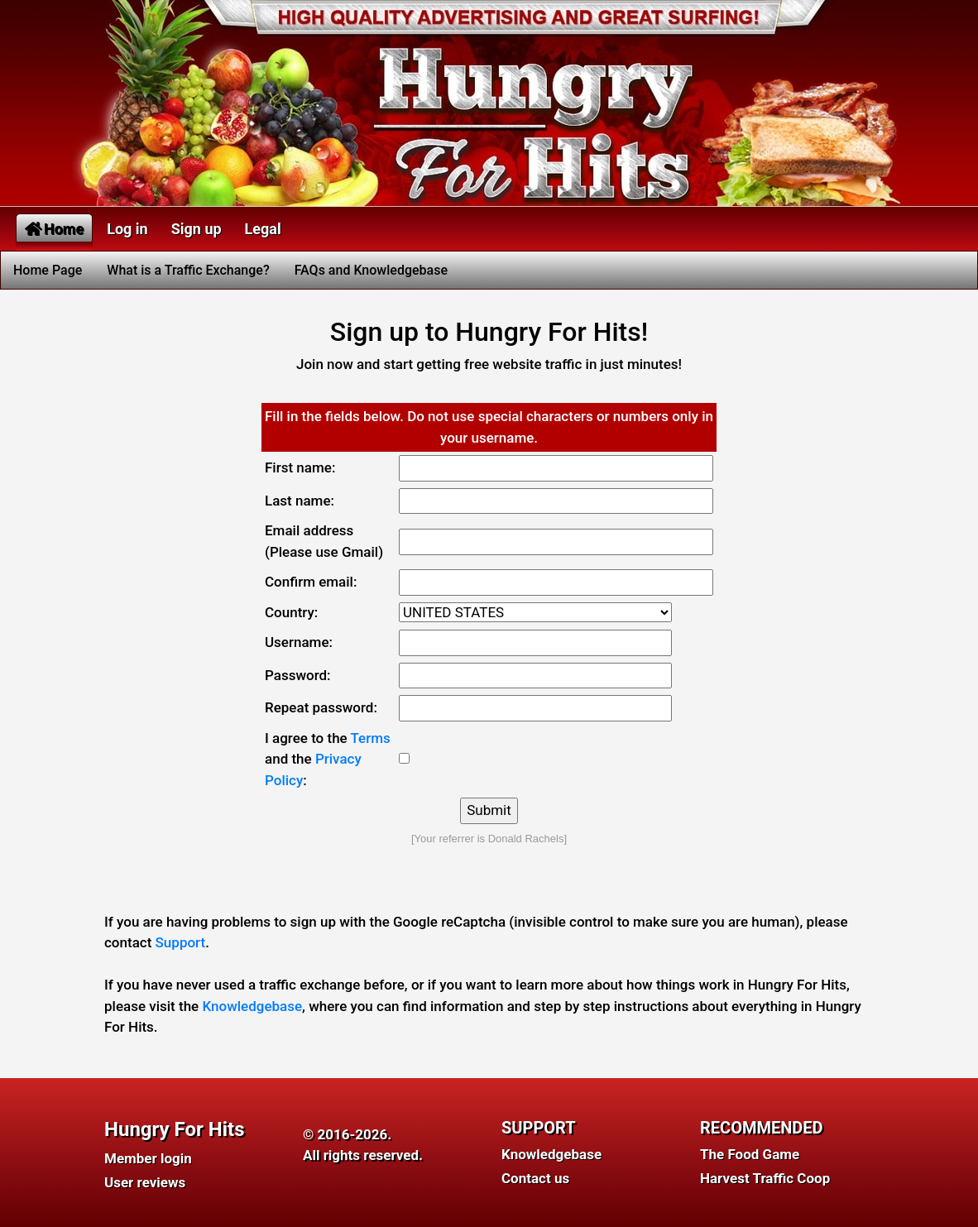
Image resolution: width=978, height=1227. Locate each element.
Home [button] (54, 228)
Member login (148, 1158)
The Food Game (749, 1154)
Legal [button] (263, 228)
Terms (371, 738)
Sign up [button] (196, 228)
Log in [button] (127, 228)
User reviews (144, 1182)
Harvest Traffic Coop (765, 1178)
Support (181, 942)
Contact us (535, 1178)
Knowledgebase (252, 1006)
